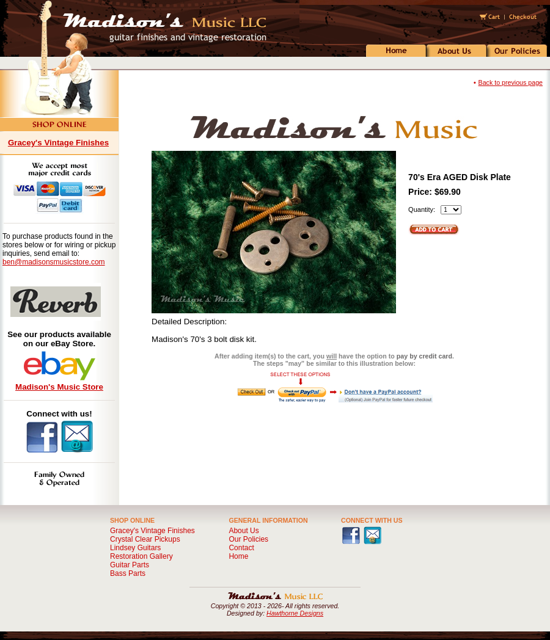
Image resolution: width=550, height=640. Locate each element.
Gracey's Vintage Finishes (58, 142)
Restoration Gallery (141, 556)
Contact (241, 548)
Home (238, 556)
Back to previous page (511, 82)
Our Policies (248, 539)
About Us (243, 530)
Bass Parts (127, 573)
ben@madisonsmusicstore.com (53, 262)
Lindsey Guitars (135, 548)
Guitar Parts (129, 565)
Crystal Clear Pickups (145, 539)
